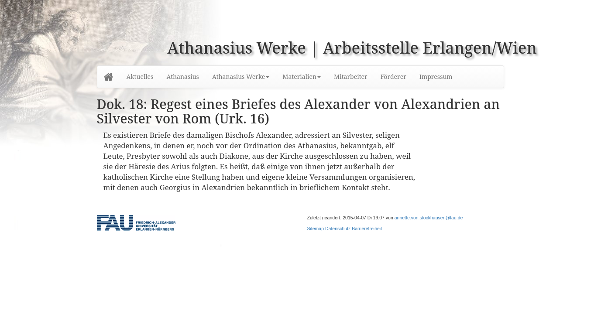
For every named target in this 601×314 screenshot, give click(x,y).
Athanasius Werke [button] (240, 76)
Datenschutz (337, 228)
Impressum (436, 76)
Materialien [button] (301, 76)
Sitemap (315, 228)
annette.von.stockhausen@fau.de (429, 217)
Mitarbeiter (350, 76)
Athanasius (182, 76)
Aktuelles (140, 76)
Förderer (393, 76)
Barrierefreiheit (367, 228)
